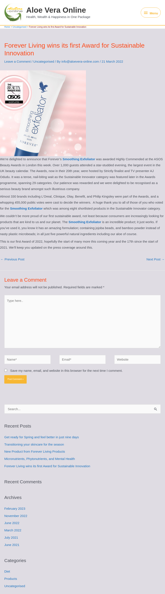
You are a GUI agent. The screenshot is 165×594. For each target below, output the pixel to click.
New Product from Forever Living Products (34, 451)
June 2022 (11, 523)
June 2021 (11, 545)
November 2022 (15, 516)
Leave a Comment (17, 61)
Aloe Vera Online (56, 10)
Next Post (156, 259)
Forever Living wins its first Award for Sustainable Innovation (47, 466)
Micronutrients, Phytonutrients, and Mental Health (39, 459)
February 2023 (14, 508)
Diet (7, 571)
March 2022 (12, 530)
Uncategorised (43, 61)
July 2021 (11, 537)
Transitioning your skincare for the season (34, 444)
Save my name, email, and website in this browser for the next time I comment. (66, 370)
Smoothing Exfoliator (79, 159)
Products (10, 578)
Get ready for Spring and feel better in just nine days (41, 437)
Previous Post (12, 259)
